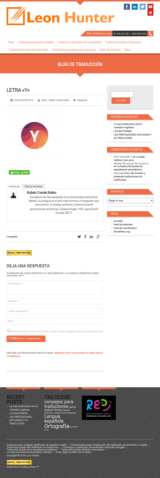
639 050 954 (139, 33)
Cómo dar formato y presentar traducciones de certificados (129, 176)
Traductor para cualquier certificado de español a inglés (37, 444)
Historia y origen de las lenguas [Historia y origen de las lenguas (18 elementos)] (60, 413)
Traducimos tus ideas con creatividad (79, 42)
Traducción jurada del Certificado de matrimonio (33, 447)
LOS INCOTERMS (123, 131)
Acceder (118, 221)
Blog (127, 49)
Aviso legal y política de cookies (73, 452)
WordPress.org (122, 231)
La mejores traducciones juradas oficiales (29, 452)
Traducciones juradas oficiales (36, 42)
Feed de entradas (123, 224)
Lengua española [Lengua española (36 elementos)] (53, 419)
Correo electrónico (19, 311)
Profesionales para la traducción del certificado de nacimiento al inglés (109, 444)
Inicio (11, 42)
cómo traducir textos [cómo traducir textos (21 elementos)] (60, 408)
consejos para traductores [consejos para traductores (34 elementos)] (58, 404)
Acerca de (14, 186)
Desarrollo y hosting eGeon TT (23, 466)
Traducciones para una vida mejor (28, 49)
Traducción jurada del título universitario (82, 449)
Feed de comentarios (125, 228)
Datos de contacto (110, 49)
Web (10, 321)
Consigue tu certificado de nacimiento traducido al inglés (94, 447)
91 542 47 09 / (122, 33)
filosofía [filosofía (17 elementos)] (66, 410)
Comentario (15, 283)
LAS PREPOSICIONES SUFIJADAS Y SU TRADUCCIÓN (20, 420)
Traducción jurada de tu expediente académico (32, 449)
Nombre (13, 301)
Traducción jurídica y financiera (123, 42)
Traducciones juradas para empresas (74, 49)
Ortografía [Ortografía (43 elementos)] (56, 426)
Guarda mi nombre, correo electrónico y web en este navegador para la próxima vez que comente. (55, 332)
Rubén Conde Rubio (41, 193)
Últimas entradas (33, 186)
